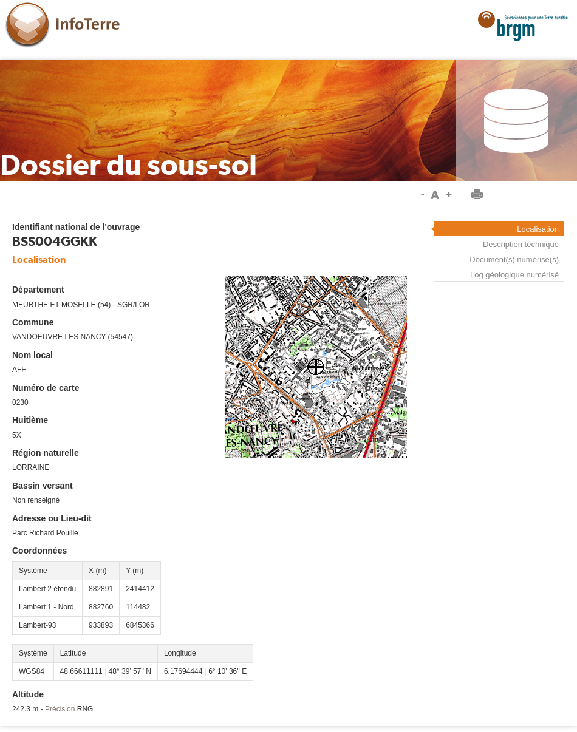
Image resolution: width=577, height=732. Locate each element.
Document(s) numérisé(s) (514, 259)
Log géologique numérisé (514, 274)
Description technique (521, 244)
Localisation (538, 229)
